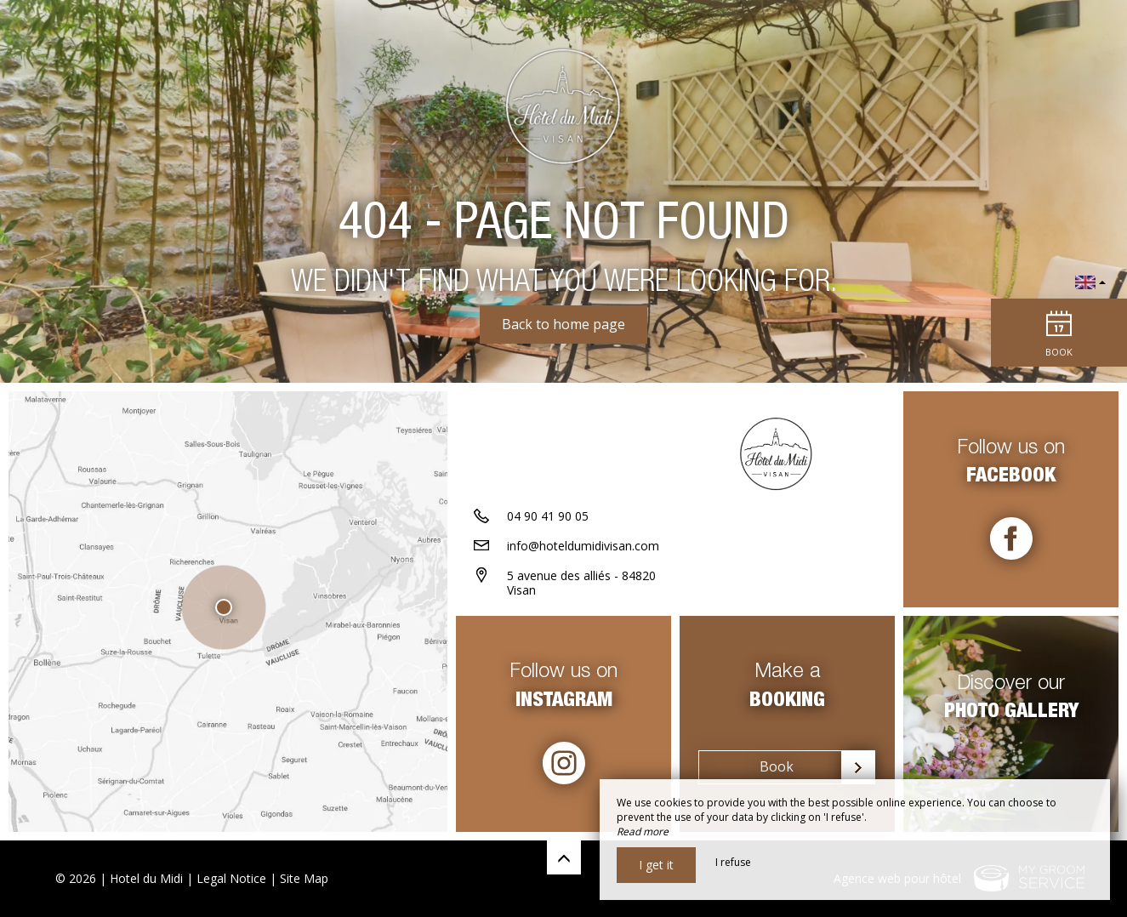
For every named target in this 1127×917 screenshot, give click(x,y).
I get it (656, 865)
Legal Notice (231, 878)
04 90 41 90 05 (548, 516)
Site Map (304, 878)
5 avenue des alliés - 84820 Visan (581, 582)
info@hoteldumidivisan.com (583, 546)
